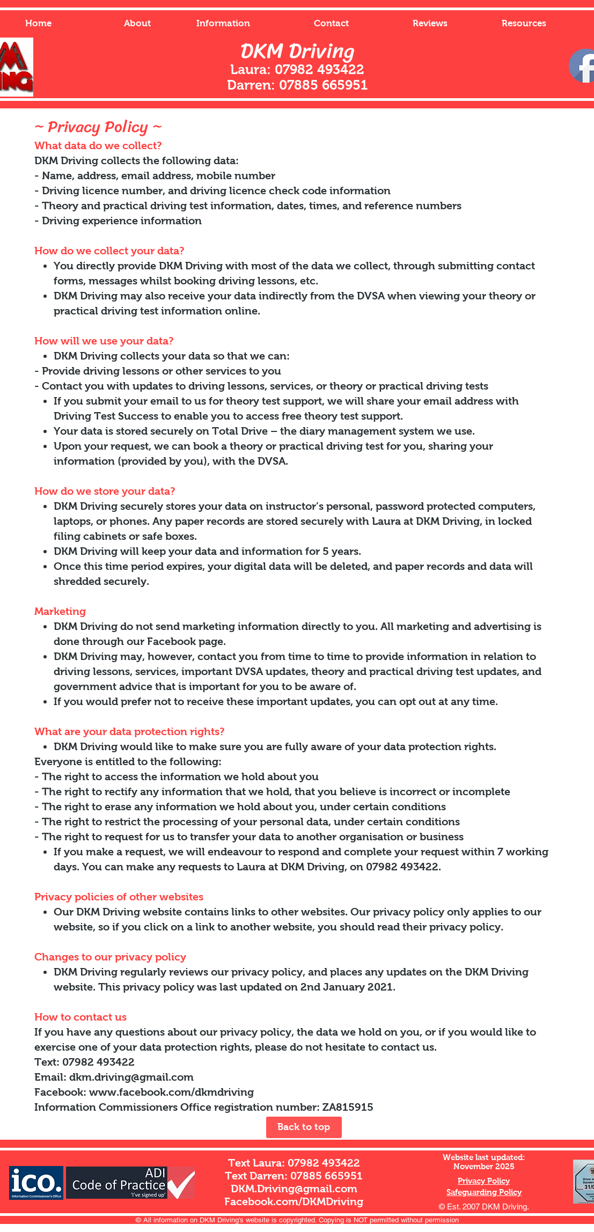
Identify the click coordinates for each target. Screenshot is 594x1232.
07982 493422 (324, 1163)
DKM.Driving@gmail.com (294, 1188)
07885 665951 (326, 1176)
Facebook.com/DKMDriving (293, 1201)
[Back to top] (304, 1127)
